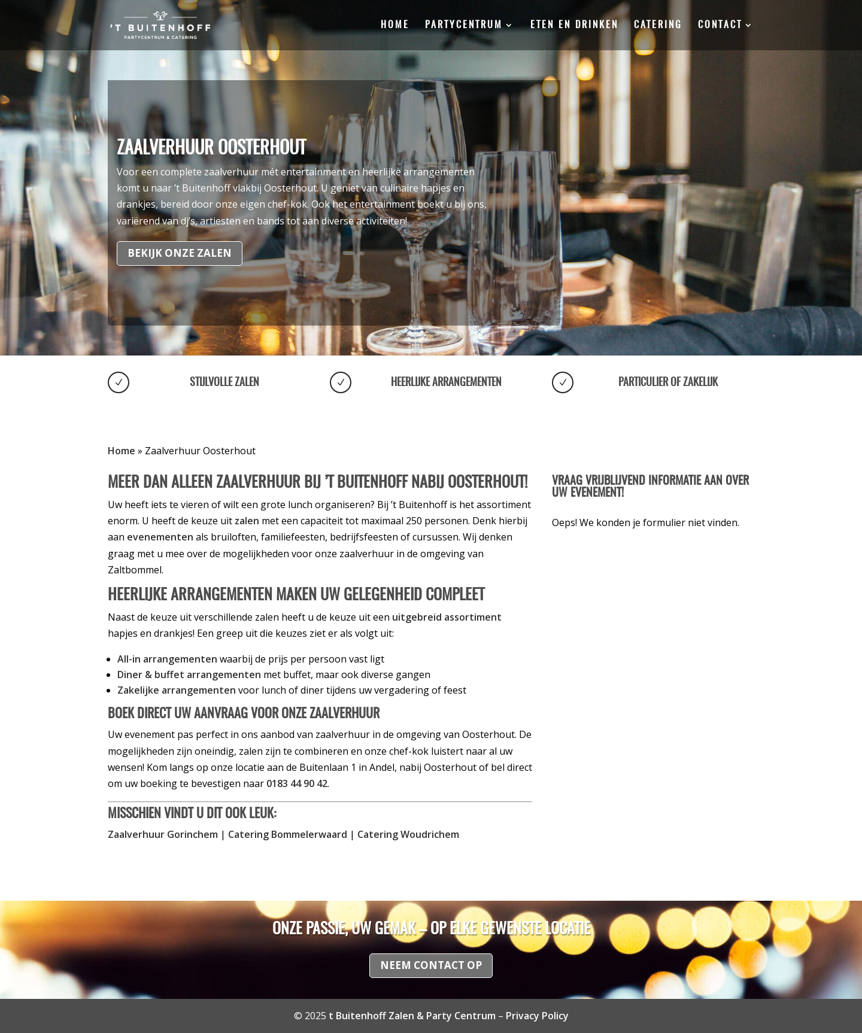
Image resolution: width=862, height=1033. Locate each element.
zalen (247, 520)
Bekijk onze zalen (180, 253)
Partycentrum (464, 25)
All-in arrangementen (167, 659)
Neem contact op (431, 965)
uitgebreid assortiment (447, 617)
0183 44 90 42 (296, 783)
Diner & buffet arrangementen (189, 674)
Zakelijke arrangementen (176, 690)
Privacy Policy (537, 1015)
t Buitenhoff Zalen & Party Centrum (412, 1015)
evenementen (160, 536)
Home (395, 25)
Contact (720, 25)
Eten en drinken (574, 25)
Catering (658, 25)
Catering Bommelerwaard (287, 834)
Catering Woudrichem (408, 834)
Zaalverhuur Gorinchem (163, 834)
